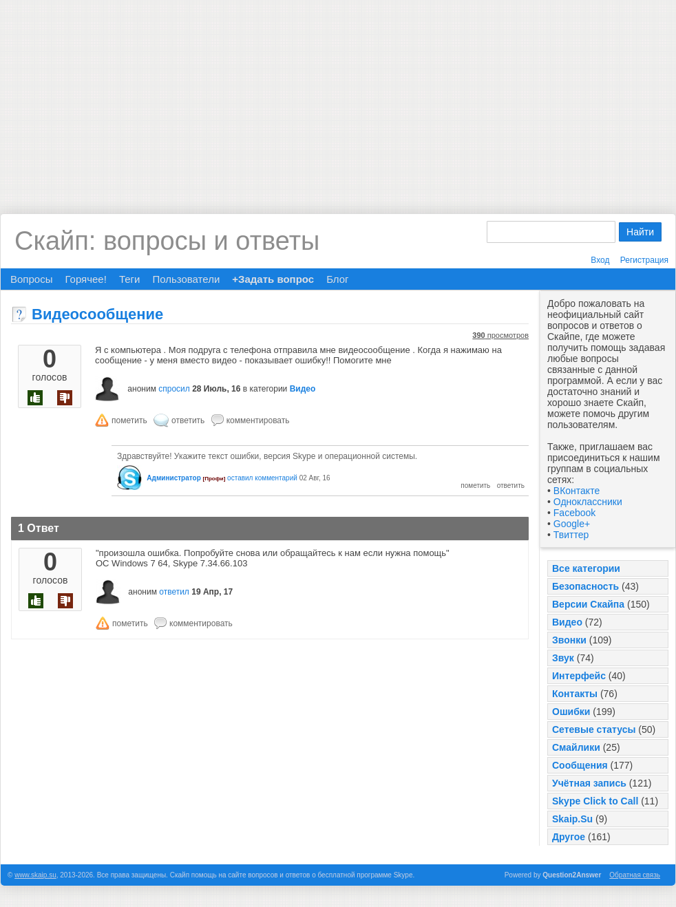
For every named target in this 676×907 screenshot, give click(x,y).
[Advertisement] (338, 96)
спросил (174, 389)
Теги (129, 279)
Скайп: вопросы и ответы (166, 240)
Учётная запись (589, 783)
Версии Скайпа (588, 604)
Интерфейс (579, 675)
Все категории (586, 568)
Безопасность (585, 586)
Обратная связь (634, 875)
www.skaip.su (35, 875)
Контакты (575, 693)
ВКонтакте (576, 490)
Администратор (173, 478)
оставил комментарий (262, 478)
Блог (337, 279)
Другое (568, 836)
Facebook (574, 512)
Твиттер (571, 534)
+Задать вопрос (273, 279)
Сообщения (580, 765)
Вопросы (31, 279)
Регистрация (644, 260)
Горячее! (85, 279)
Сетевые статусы (593, 729)
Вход (600, 260)
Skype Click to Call (595, 801)
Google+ (571, 523)
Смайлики (576, 747)
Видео (567, 622)
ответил (174, 592)
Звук (563, 657)
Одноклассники (587, 501)
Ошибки (571, 711)
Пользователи (186, 279)
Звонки (569, 639)
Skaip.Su (572, 818)
